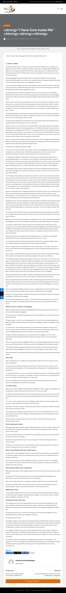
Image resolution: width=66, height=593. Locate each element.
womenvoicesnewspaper (25, 560)
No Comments (35, 38)
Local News (7, 25)
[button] (19, 563)
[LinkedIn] (25, 553)
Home (18, 48)
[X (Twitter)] (17, 553)
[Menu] (62, 8)
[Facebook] (9, 553)
